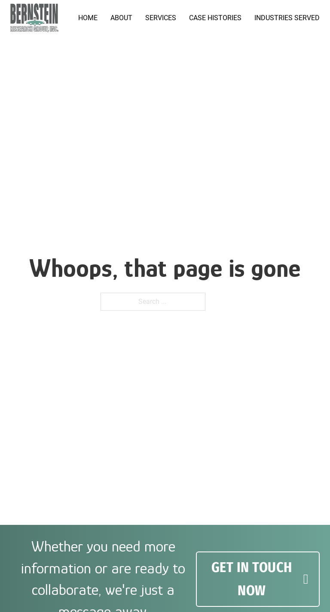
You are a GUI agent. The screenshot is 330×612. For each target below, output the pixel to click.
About (121, 18)
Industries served (287, 18)
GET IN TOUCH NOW (260, 579)
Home (88, 18)
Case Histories (215, 18)
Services (160, 18)
